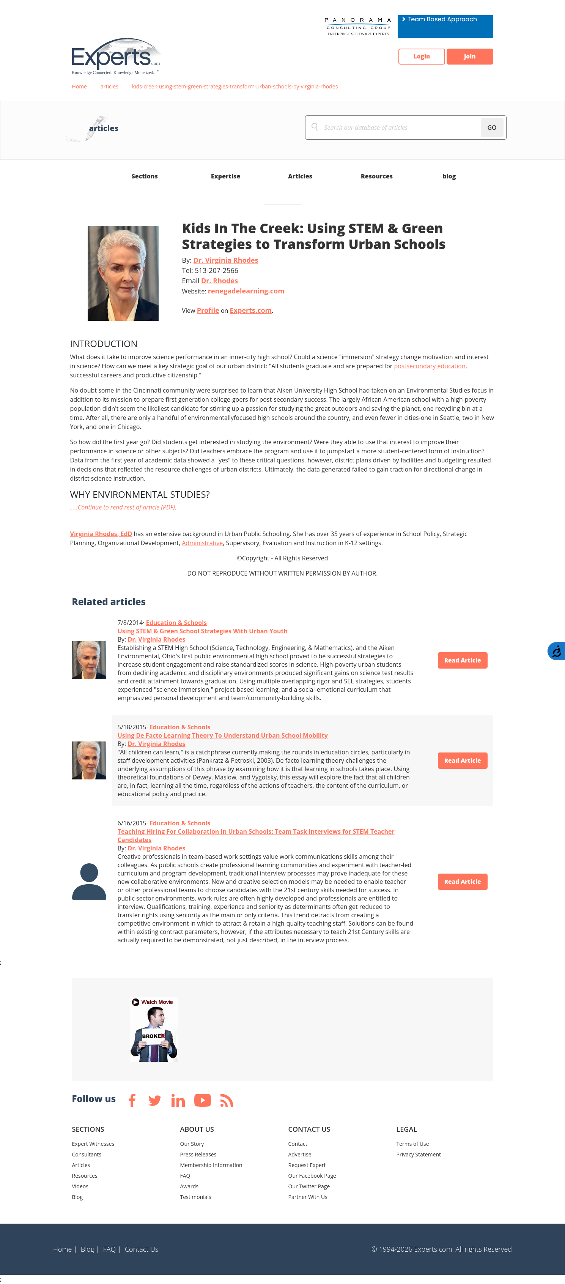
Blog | (90, 1249)
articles (109, 86)
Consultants (87, 1154)
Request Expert (307, 1165)
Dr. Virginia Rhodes (226, 260)
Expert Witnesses (93, 1143)
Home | (65, 1249)
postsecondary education (430, 366)
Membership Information (211, 1165)
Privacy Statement (419, 1154)
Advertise (300, 1154)
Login (417, 56)
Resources (377, 176)
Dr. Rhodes (219, 280)
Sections (145, 176)
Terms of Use (413, 1143)
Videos (80, 1186)
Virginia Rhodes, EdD (101, 534)
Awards (189, 1186)
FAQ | (112, 1249)
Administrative (202, 543)
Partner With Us (307, 1196)
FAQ (185, 1175)
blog (449, 176)
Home (79, 86)
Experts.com (251, 310)
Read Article (461, 660)
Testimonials (195, 1196)
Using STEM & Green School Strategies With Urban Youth (203, 631)
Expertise (225, 176)
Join (469, 56)
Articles (300, 176)
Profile (208, 310)
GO (491, 127)
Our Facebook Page (312, 1175)
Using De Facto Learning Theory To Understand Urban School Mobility (223, 735)
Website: (233, 290)
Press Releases (198, 1154)
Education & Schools (176, 622)
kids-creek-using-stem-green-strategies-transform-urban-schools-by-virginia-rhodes (235, 86)
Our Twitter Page (309, 1186)
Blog (77, 1196)
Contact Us (142, 1249)
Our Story (192, 1143)
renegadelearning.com (246, 290)
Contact (297, 1143)
